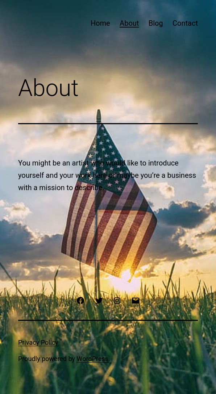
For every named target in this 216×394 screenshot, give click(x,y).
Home (100, 23)
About (129, 23)
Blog (156, 23)
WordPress (92, 358)
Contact (185, 23)
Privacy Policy (38, 342)
